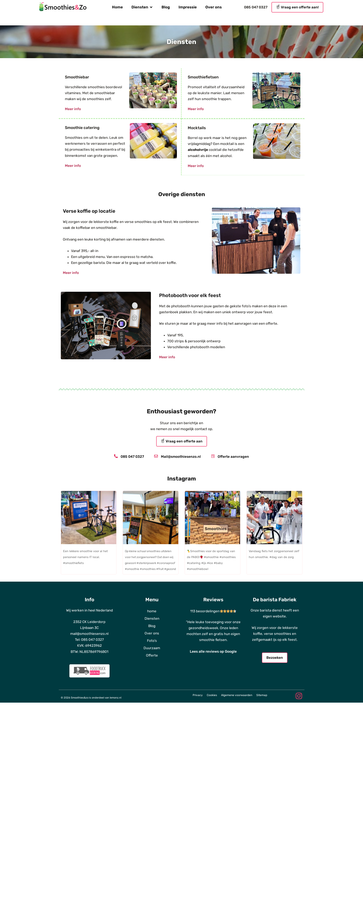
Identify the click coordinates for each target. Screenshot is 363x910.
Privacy (198, 694)
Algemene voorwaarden (236, 694)
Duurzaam (152, 647)
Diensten (152, 618)
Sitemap (261, 694)
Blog (151, 625)
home (151, 611)
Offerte (152, 655)
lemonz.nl (115, 695)
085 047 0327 (255, 7)
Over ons (152, 633)
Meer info (73, 109)
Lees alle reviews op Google (213, 651)
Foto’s (152, 640)
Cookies (212, 694)
